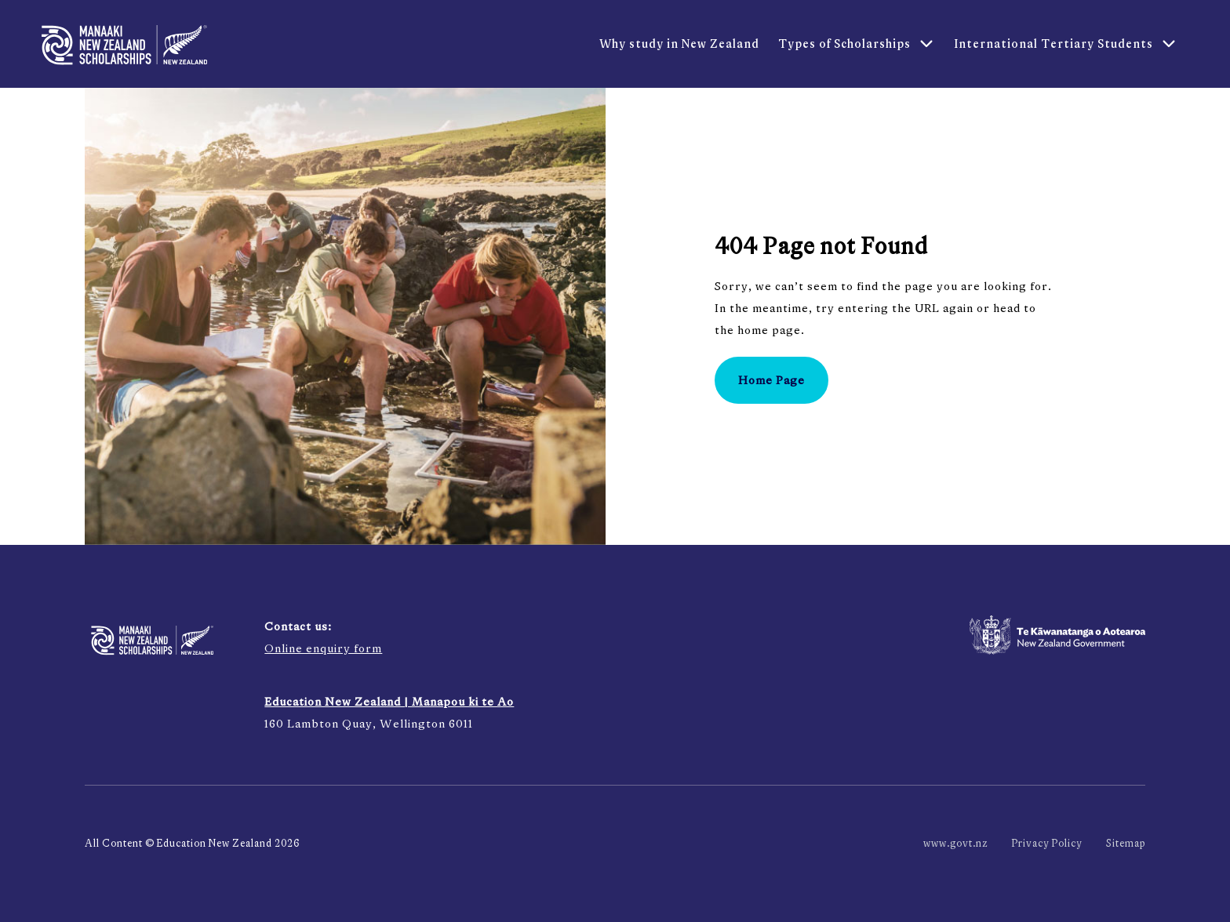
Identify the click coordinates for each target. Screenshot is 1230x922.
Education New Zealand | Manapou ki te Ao (389, 701)
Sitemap (1125, 843)
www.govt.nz (955, 843)
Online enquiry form (323, 648)
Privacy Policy (1047, 843)
